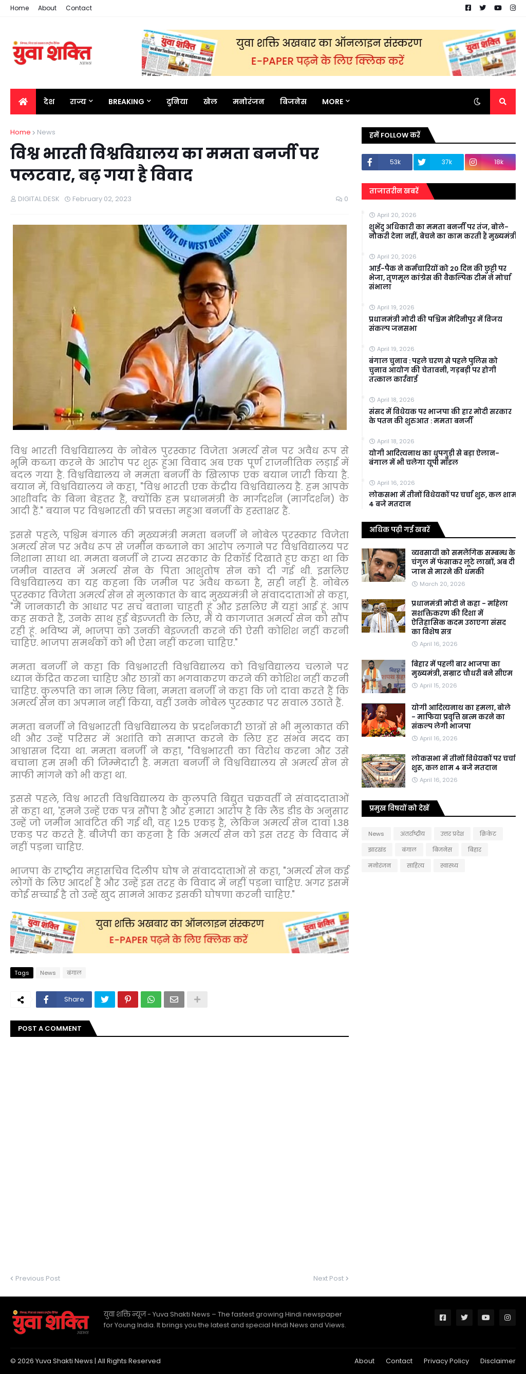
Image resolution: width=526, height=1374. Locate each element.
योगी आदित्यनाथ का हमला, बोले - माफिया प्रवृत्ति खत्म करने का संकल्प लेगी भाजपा (461, 717)
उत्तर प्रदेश (452, 834)
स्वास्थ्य (449, 865)
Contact (79, 8)
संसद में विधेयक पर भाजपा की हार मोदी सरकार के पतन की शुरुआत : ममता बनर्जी (440, 416)
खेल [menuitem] (210, 101)
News (46, 132)
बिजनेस (442, 850)
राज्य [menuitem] (78, 101)
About (47, 8)
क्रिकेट (488, 834)
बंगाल (74, 973)
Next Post (328, 1278)
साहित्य (415, 865)
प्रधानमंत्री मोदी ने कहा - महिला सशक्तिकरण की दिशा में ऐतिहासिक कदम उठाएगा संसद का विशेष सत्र (459, 618)
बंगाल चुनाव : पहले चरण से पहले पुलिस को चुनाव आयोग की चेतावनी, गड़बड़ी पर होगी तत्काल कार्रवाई (433, 370)
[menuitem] (23, 101)
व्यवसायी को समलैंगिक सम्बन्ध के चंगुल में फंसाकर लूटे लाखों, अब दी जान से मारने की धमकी (463, 562)
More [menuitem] (332, 101)
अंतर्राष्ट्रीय (412, 834)
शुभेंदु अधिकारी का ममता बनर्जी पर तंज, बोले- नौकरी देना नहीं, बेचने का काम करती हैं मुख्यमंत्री (443, 232)
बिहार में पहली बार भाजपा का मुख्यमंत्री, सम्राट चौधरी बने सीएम (462, 669)
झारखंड (377, 850)
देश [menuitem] (49, 101)
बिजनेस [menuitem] (293, 101)
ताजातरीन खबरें (394, 191)
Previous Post (37, 1278)
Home (19, 8)
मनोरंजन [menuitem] (249, 101)
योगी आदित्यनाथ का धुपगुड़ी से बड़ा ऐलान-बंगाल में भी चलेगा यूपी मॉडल (434, 458)
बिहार (474, 850)
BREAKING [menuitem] (126, 101)
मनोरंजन (379, 865)
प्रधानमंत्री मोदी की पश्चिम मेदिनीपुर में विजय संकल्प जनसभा (435, 324)
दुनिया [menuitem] (177, 101)
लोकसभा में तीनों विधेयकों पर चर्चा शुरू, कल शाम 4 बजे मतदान (443, 499)
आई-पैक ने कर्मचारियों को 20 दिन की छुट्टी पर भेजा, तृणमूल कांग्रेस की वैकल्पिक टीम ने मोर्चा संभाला (440, 278)
